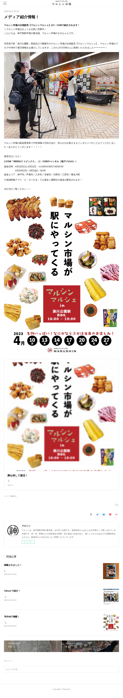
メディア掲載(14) (10, 499)
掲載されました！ (13, 568)
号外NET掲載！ (12, 620)
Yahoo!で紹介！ (12, 594)
